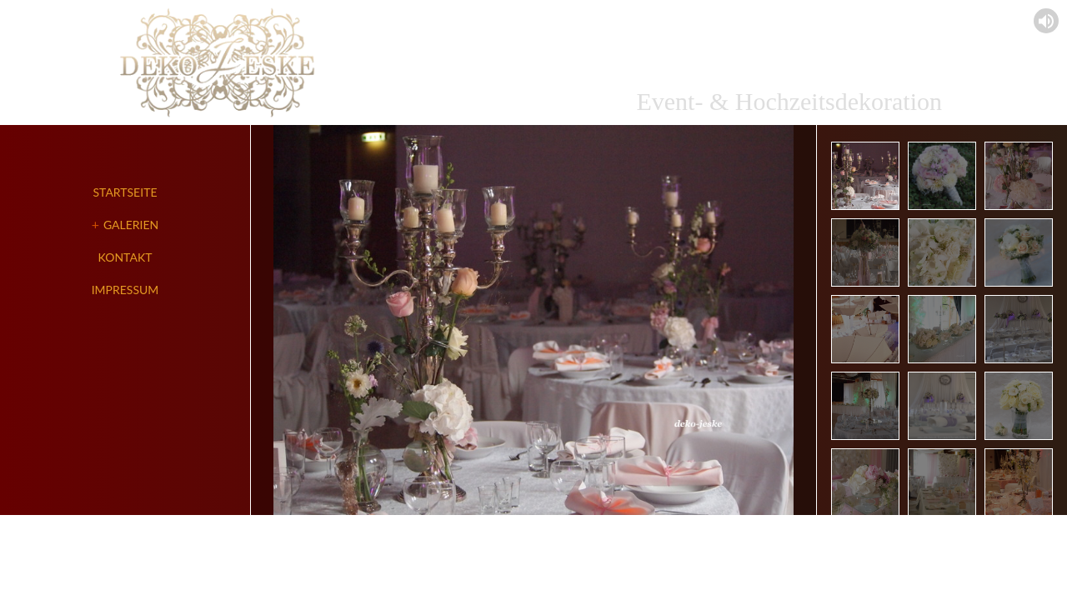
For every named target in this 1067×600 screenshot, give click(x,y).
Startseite (125, 192)
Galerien (130, 225)
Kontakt (125, 257)
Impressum (125, 289)
